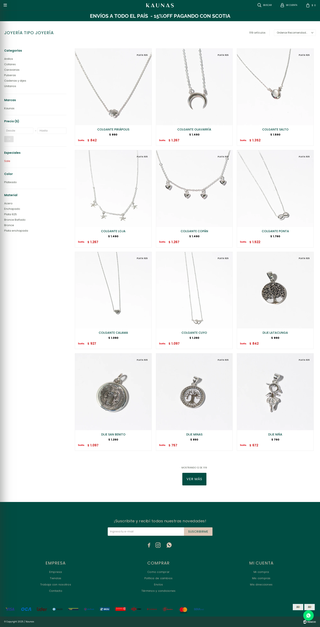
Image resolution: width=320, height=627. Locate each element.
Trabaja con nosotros (55, 585)
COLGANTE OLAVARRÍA (194, 129)
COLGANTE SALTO (275, 129)
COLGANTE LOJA (113, 231)
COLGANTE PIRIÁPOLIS (113, 129)
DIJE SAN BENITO (113, 434)
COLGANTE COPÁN (194, 231)
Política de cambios (158, 578)
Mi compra (261, 572)
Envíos (158, 585)
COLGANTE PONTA (275, 231)
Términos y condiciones (158, 591)
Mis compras (261, 578)
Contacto (55, 591)
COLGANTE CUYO (194, 333)
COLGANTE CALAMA (113, 333)
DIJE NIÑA (275, 434)
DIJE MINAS (194, 434)
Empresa (55, 572)
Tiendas (55, 578)
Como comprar (158, 572)
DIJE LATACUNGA (275, 333)
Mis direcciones (261, 585)
